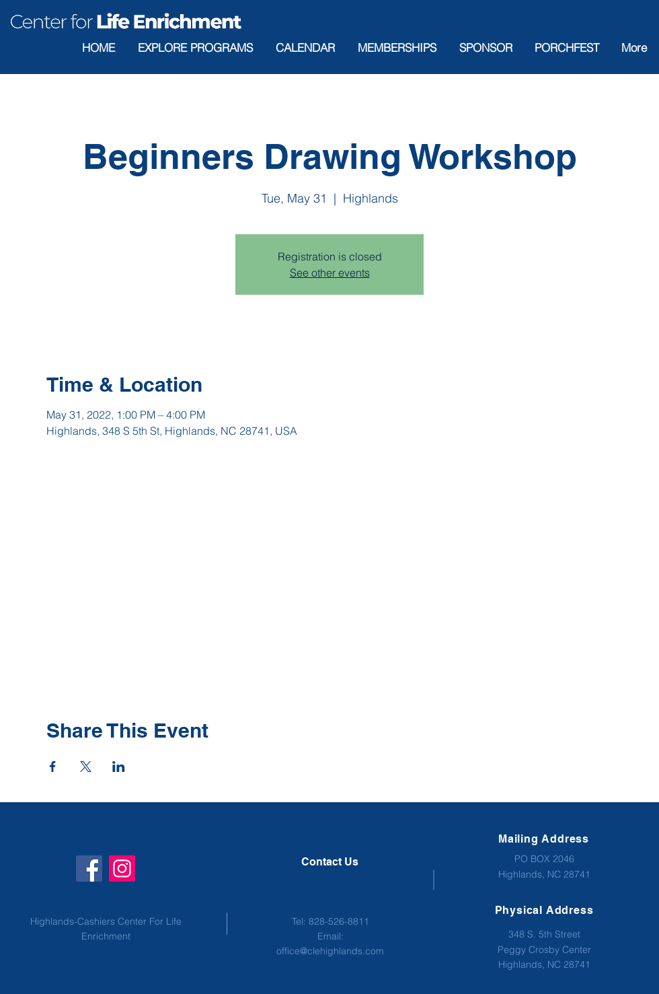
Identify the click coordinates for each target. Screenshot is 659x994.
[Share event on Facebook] (52, 766)
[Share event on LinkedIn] (118, 766)
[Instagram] (122, 868)
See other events (330, 272)
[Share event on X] (85, 766)
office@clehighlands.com (330, 951)
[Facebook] (89, 868)
